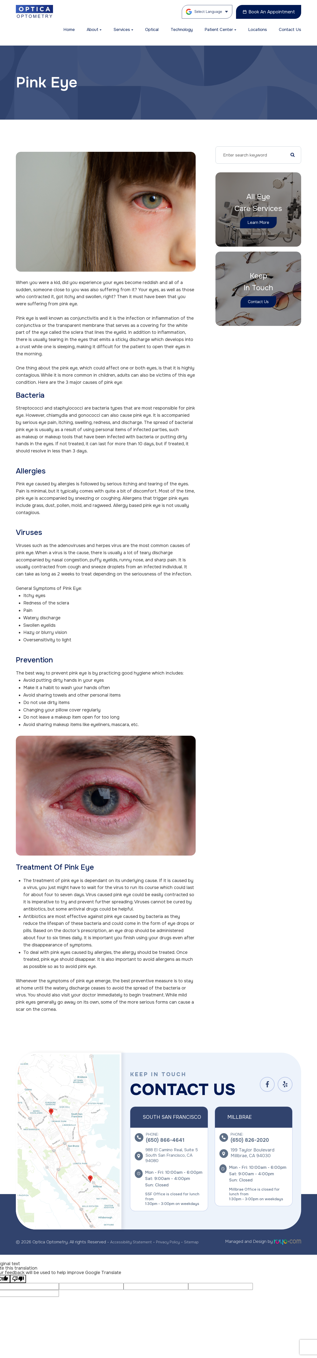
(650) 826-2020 (250, 1140)
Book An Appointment (268, 12)
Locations (257, 29)
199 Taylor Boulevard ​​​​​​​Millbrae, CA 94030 (252, 1152)
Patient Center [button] (220, 29)
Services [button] (123, 29)
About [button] (94, 29)
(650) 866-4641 (165, 1140)
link (19, 1055)
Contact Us (290, 29)
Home (69, 29)
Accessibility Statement (133, 1241)
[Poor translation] (18, 1278)
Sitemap (199, 1241)
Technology (182, 29)
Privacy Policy (173, 1241)
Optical (151, 29)
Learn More (258, 222)
